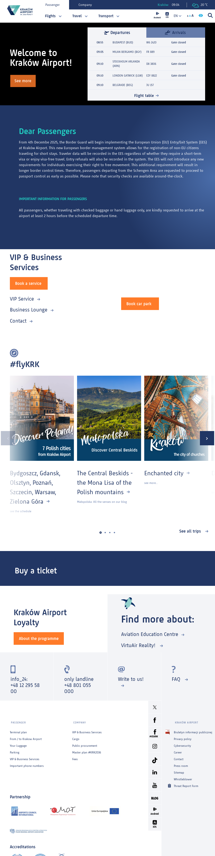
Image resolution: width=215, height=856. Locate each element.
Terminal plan (18, 730)
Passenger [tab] (53, 5)
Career (178, 750)
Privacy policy (182, 737)
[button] (101, 532)
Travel (77, 16)
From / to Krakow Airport (26, 737)
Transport (105, 16)
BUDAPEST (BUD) (123, 42)
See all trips (190, 530)
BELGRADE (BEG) (123, 84)
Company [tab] (85, 5)
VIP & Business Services (24, 757)
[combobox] (176, 16)
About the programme (39, 637)
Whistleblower (183, 777)
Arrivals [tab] (175, 32)
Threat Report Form (186, 784)
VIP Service (22, 298)
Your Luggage (18, 743)
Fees (75, 757)
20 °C (200, 5)
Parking (14, 750)
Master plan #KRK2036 (86, 750)
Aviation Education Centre (149, 634)
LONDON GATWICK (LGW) (128, 75)
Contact (18, 320)
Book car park (138, 303)
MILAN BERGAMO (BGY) (127, 52)
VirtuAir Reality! (139, 645)
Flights (50, 16)
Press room (181, 764)
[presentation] (7, 438)
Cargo (75, 737)
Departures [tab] (117, 32)
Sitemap (179, 770)
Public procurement (84, 743)
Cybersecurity (182, 743)
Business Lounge (28, 309)
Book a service (28, 282)
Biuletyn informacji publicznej (193, 730)
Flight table (144, 95)
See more (23, 81)
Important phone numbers (27, 764)
